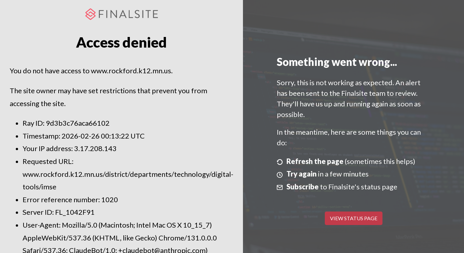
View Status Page (353, 218)
